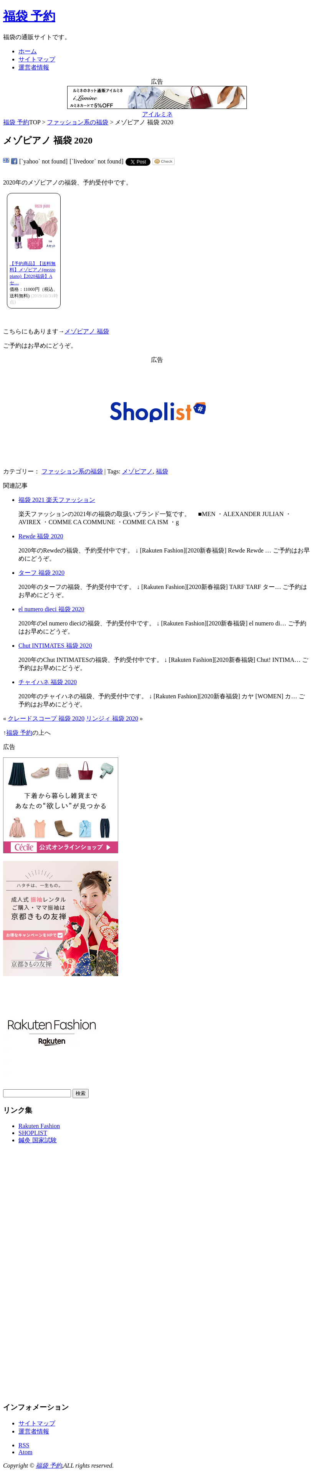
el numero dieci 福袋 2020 (51, 609)
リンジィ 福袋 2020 (112, 718)
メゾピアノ (137, 471)
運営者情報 (33, 67)
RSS (23, 1445)
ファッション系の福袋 (77, 122)
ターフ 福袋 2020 (41, 572)
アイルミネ (157, 114)
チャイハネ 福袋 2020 (47, 682)
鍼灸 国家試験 (37, 1140)
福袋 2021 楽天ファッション (56, 499)
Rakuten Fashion (39, 1126)
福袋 (162, 471)
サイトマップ (36, 59)
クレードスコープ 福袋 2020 (46, 718)
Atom (25, 1452)
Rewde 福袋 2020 (40, 536)
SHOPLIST (32, 1133)
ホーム (27, 51)
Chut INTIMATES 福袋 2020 (55, 645)
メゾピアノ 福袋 (86, 331)
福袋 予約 (29, 16)
